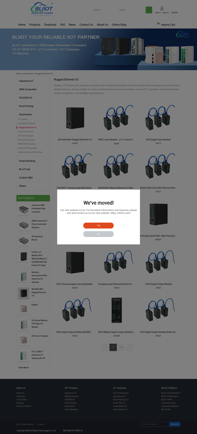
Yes (98, 225)
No (98, 234)
